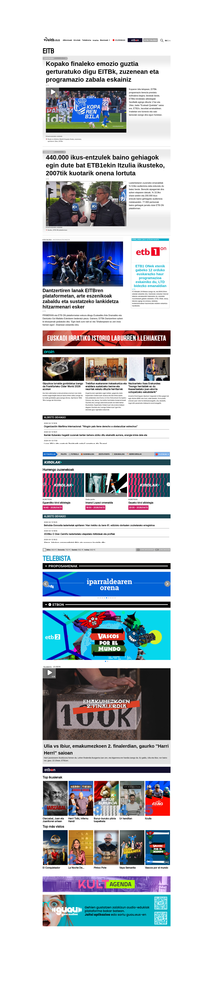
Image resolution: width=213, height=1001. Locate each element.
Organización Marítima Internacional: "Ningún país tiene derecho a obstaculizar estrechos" (91, 426)
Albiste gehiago (55, 417)
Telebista (86, 40)
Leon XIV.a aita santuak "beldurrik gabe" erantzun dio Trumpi (75, 443)
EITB (48, 51)
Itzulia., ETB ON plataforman (57, 230)
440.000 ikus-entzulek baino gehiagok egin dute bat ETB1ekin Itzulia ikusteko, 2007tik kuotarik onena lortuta (105, 165)
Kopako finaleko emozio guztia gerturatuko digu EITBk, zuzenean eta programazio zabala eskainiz (102, 71)
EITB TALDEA (150, 40)
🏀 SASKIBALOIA (87, 454)
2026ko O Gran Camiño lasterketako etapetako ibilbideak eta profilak (79, 534)
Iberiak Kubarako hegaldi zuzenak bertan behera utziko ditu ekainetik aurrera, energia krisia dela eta (95, 435)
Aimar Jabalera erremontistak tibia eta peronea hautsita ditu (74, 542)
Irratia (96, 40)
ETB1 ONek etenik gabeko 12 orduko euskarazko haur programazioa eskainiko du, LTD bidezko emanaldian (150, 276)
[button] (169, 484)
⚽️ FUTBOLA (74, 454)
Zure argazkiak (145, 550)
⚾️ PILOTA (63, 454)
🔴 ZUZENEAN (161, 454)
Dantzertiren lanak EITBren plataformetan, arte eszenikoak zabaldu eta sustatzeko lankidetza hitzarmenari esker (81, 299)
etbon (58, 605)
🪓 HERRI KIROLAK (134, 454)
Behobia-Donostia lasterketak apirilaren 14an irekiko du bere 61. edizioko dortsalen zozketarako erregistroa (99, 525)
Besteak (104, 40)
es (170, 41)
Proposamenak (63, 566)
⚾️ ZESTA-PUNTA (103, 454)
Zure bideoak (162, 550)
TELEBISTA (57, 559)
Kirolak (77, 40)
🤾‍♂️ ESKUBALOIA (118, 454)
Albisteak (67, 40)
